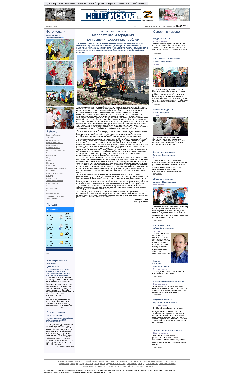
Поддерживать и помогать (56, 168)
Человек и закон (52, 153)
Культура (49, 176)
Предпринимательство (54, 173)
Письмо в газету (52, 178)
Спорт (48, 160)
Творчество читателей (54, 181)
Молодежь (50, 163)
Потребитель (51, 170)
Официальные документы (106, 4)
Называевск (52, 209)
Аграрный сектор (52, 140)
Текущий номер (50, 4)
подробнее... (157, 53)
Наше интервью (52, 145)
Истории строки (52, 188)
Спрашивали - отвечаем (55, 196)
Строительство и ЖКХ (54, 143)
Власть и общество (53, 135)
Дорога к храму (52, 198)
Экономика (50, 137)
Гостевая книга (123, 4)
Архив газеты (70, 4)
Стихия (49, 186)
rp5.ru (48, 253)
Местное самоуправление (56, 150)
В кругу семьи (51, 165)
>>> (62, 38)
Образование (51, 155)
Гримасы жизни (52, 183)
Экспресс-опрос (52, 191)
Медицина (50, 158)
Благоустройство (52, 193)
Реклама (91, 4)
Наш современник (53, 148)
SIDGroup (67, 372)
